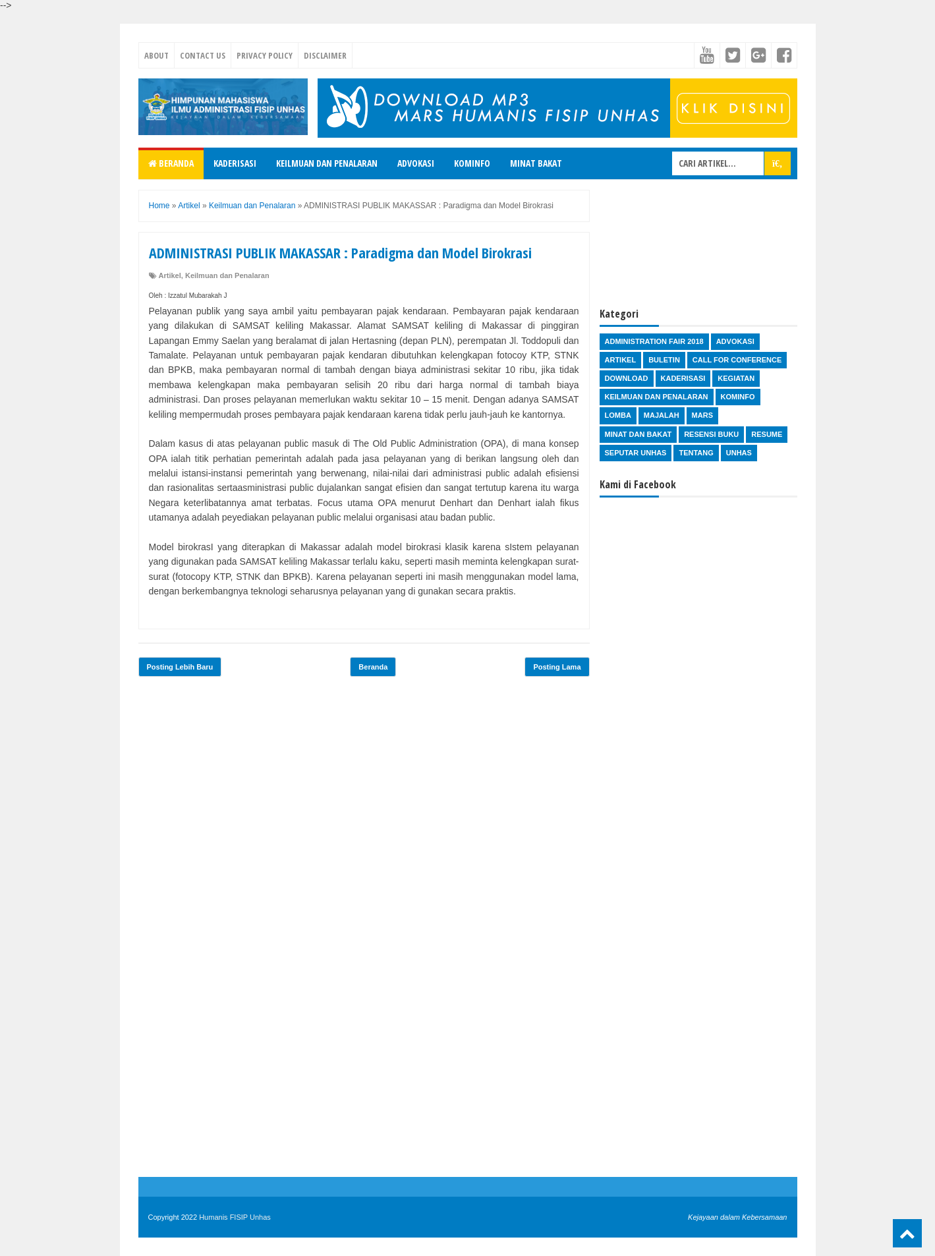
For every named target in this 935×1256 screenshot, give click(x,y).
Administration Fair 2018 (654, 341)
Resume (766, 434)
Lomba (618, 415)
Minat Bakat (536, 163)
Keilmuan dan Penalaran (327, 163)
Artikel (170, 275)
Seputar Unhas (636, 453)
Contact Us (202, 55)
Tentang (696, 453)
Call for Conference (737, 360)
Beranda (171, 163)
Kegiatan (736, 378)
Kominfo (472, 163)
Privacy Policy (265, 55)
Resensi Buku (711, 434)
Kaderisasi (234, 163)
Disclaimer (325, 55)
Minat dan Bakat (638, 434)
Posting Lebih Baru (180, 667)
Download (626, 378)
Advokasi (415, 163)
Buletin (664, 360)
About (156, 55)
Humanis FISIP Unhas (235, 1217)
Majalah (661, 415)
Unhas (739, 453)
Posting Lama (557, 667)
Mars (702, 415)
